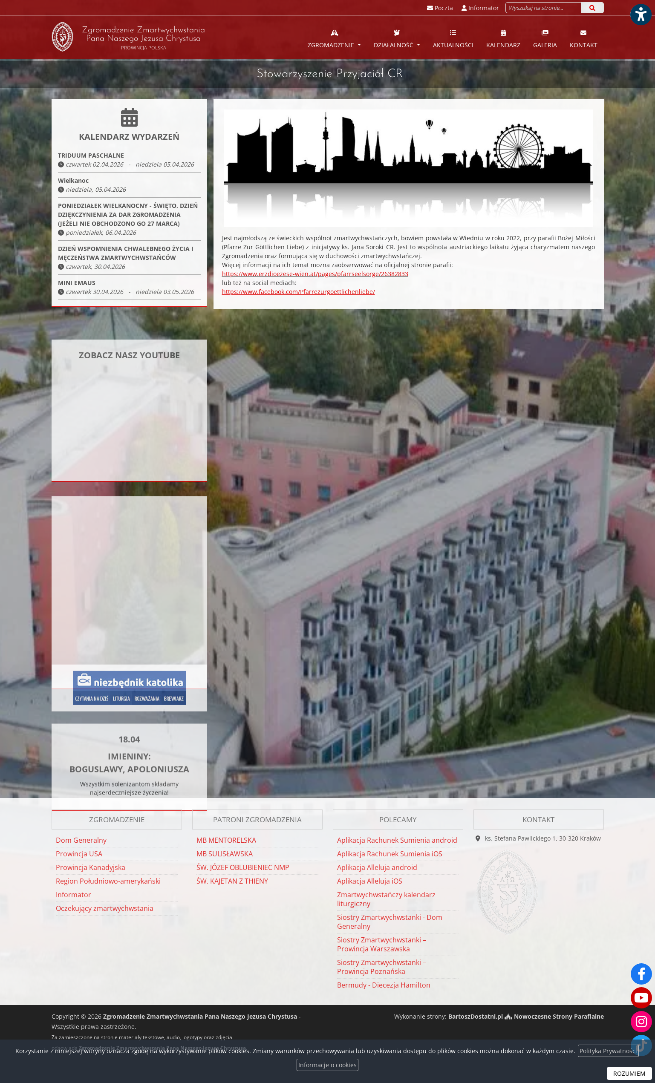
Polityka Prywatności (608, 1051)
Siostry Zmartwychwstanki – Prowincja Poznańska (381, 967)
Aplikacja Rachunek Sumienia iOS (389, 853)
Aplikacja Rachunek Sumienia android (397, 840)
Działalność (394, 39)
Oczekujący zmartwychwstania (104, 908)
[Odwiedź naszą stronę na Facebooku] (641, 974)
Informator (73, 894)
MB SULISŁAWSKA (224, 853)
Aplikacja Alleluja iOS (369, 881)
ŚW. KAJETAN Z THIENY (232, 881)
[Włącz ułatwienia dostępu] (640, 14)
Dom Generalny (81, 840)
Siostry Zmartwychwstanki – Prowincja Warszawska (381, 944)
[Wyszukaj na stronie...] (543, 7)
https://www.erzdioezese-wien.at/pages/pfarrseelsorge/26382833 (315, 274)
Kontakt (583, 39)
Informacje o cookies (327, 1065)
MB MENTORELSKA (226, 840)
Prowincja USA (79, 853)
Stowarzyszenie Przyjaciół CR (330, 74)
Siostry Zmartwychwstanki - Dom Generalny (389, 922)
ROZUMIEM (629, 1073)
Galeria (545, 39)
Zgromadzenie (332, 39)
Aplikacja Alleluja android (377, 867)
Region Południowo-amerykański (108, 881)
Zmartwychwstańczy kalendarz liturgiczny (386, 899)
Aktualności (453, 39)
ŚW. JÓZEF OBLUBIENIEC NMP (242, 867)
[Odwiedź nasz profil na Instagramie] (641, 1021)
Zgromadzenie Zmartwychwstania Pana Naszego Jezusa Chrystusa (128, 37)
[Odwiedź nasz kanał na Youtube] (641, 997)
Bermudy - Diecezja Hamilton (383, 985)
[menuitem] (334, 37)
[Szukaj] (592, 7)
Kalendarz (503, 39)
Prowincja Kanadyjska (90, 867)
